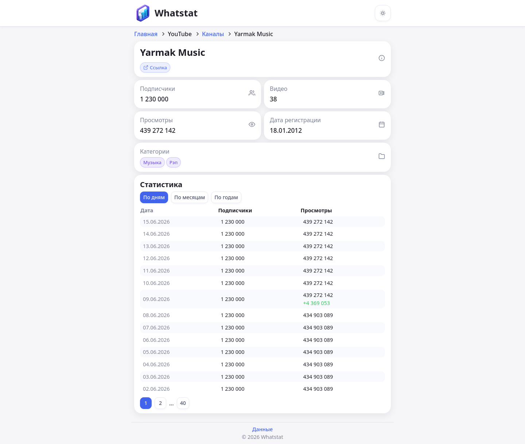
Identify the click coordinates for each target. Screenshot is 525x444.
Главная (146, 34)
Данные (262, 429)
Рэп (174, 162)
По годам (226, 197)
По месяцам (189, 197)
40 (183, 402)
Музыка (152, 162)
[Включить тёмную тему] (383, 13)
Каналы (213, 34)
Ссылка (155, 67)
